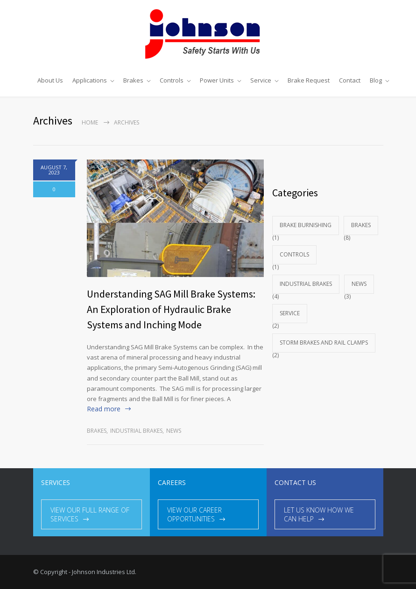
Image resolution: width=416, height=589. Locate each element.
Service (260, 80)
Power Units (217, 80)
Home (90, 122)
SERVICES (55, 482)
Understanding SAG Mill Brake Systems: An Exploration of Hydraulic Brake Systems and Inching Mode (171, 309)
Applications (89, 80)
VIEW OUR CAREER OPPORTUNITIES (194, 514)
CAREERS (172, 482)
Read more (103, 408)
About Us (50, 80)
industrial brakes (136, 431)
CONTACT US (295, 482)
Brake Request (309, 80)
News (173, 431)
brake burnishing (305, 225)
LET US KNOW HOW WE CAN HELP (319, 514)
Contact (349, 80)
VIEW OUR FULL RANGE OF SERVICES (89, 514)
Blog (376, 80)
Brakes (133, 80)
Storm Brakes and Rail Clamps (324, 342)
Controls (171, 80)
